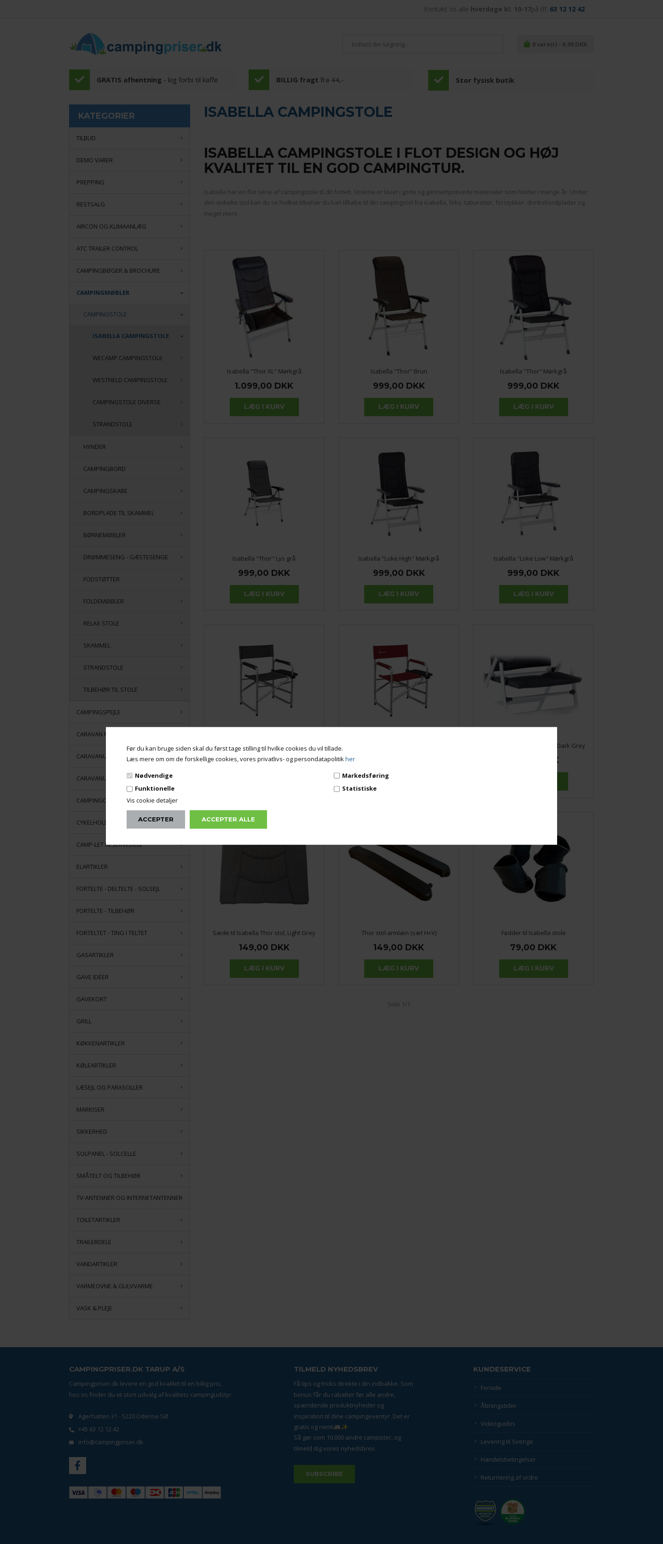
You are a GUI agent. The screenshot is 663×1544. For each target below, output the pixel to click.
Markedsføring (365, 775)
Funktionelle (154, 788)
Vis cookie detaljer (152, 800)
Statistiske (359, 788)
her (350, 759)
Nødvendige (154, 775)
